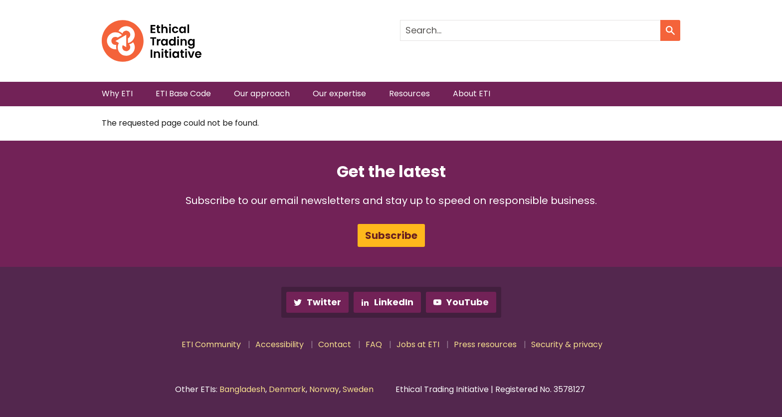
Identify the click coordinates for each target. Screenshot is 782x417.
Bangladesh (242, 389)
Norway (324, 389)
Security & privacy (566, 344)
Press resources (485, 344)
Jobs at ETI (417, 344)
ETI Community (211, 344)
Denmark (287, 389)
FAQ (374, 344)
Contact (334, 344)
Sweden (358, 389)
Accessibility (279, 344)
